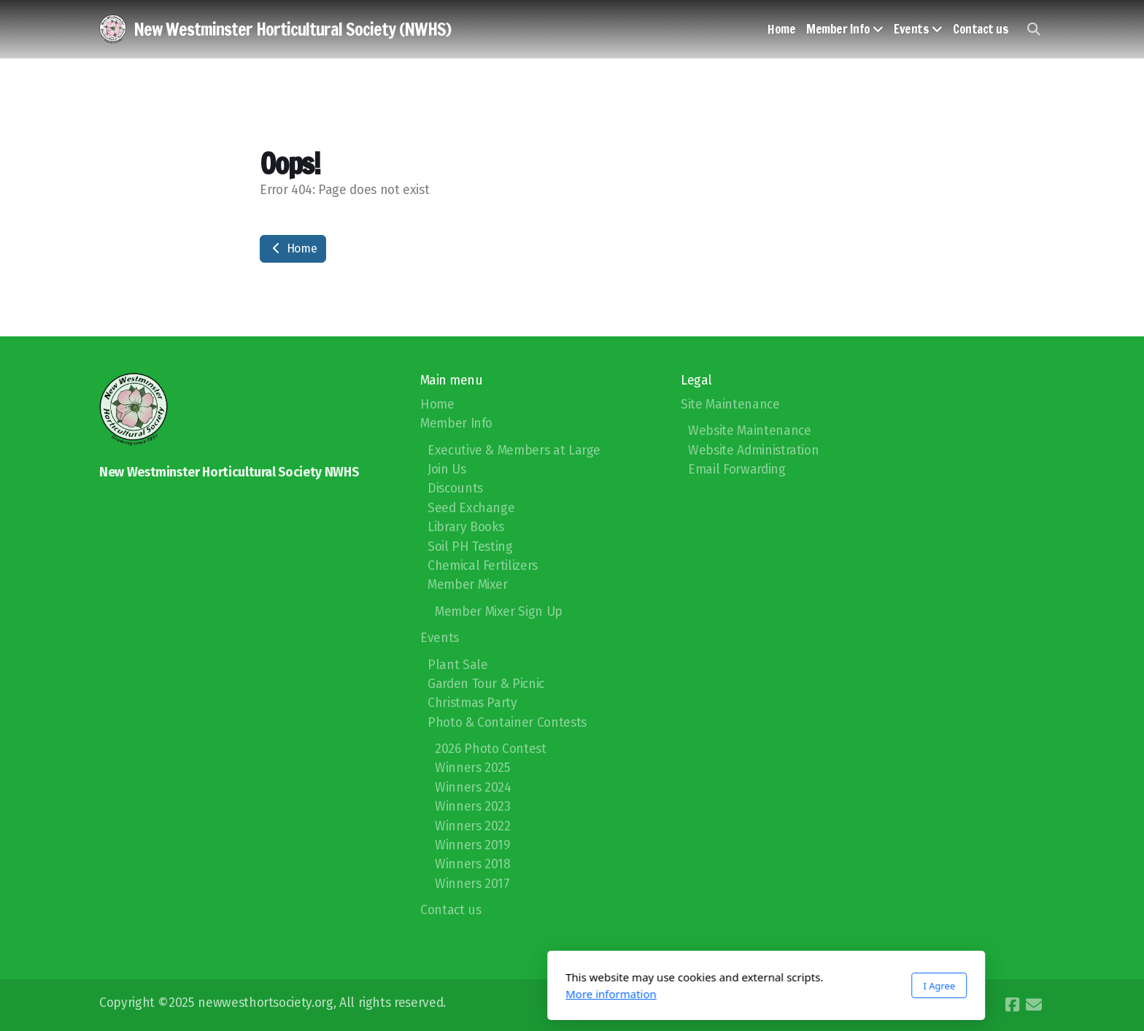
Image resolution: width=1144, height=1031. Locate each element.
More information (417, 993)
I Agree (745, 985)
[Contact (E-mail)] (1034, 1005)
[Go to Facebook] (1012, 1005)
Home (293, 248)
